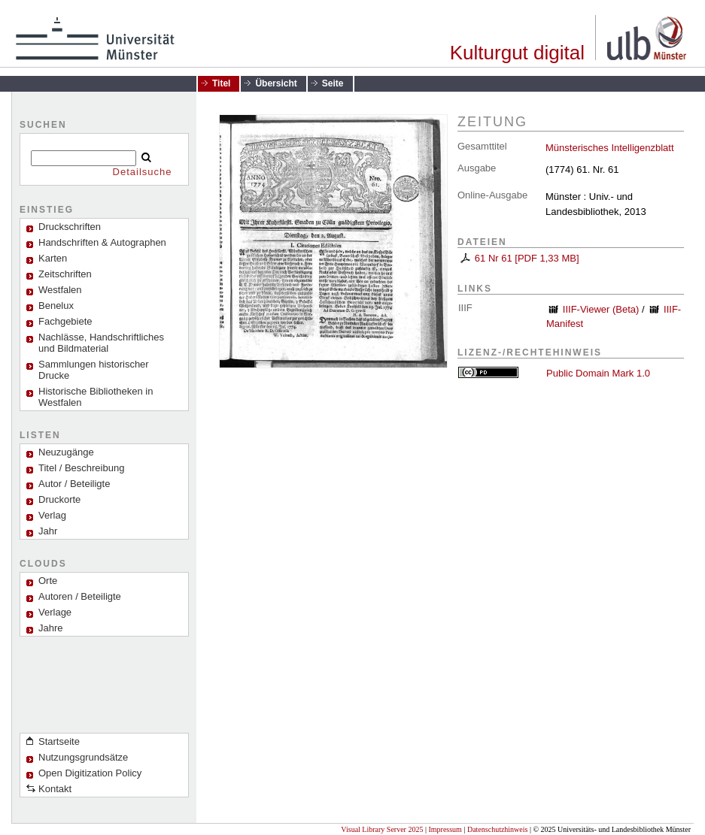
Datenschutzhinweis (497, 829)
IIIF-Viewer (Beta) (601, 309)
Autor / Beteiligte (74, 483)
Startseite (59, 741)
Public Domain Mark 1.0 (598, 373)
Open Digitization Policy (89, 773)
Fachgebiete (65, 321)
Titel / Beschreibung (81, 467)
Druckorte (59, 499)
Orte (47, 580)
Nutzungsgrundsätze (83, 757)
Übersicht (275, 83)
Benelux (56, 305)
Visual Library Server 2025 (382, 829)
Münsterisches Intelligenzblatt (609, 147)
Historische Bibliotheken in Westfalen (95, 397)
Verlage (54, 612)
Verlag (52, 515)
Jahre (50, 628)
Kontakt (54, 788)
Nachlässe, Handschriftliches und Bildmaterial (101, 342)
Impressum (444, 829)
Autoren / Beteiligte (79, 596)
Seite (333, 83)
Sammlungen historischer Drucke (93, 370)
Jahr (47, 531)
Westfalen (60, 289)
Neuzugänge (66, 452)
